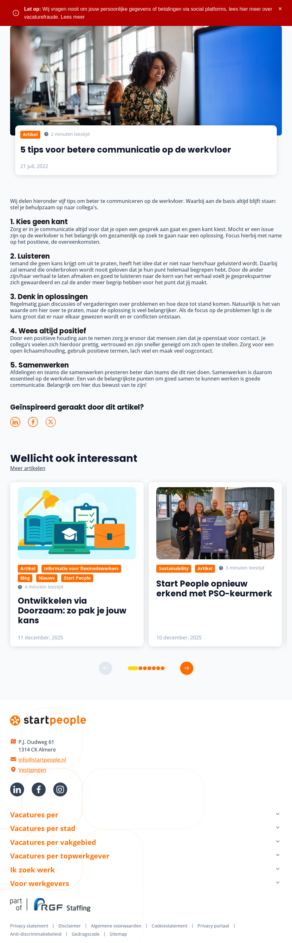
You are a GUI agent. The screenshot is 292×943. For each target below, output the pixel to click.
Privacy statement (29, 926)
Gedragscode (86, 934)
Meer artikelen (27, 468)
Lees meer (73, 17)
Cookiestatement (169, 926)
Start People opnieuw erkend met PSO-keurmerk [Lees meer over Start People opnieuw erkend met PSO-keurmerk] (214, 588)
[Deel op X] (51, 422)
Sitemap (118, 934)
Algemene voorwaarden (116, 926)
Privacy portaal (213, 926)
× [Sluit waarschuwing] (280, 8)
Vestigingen (32, 769)
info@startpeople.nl (42, 759)
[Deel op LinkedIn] (15, 422)
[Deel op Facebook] (33, 422)
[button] (133, 668)
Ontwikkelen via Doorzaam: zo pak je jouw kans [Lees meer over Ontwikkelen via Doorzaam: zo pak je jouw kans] (72, 610)
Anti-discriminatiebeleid (36, 934)
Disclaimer (69, 926)
